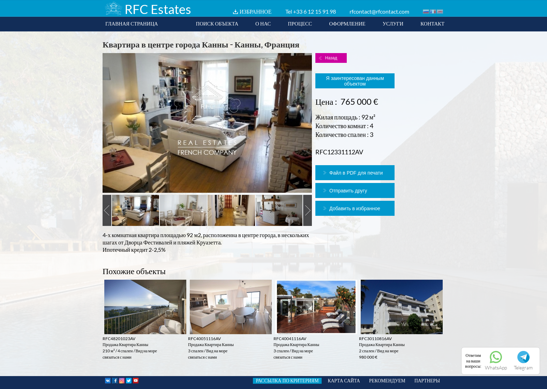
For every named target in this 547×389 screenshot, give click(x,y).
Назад (331, 58)
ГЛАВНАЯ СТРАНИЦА (131, 23)
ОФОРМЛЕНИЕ (347, 23)
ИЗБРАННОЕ (256, 11)
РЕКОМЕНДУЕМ (387, 380)
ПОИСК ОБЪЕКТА (217, 23)
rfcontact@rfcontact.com (379, 11)
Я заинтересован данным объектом (355, 81)
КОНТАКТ (432, 23)
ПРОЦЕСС (300, 23)
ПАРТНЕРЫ (427, 380)
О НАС (263, 23)
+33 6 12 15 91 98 (314, 11)
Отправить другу (348, 190)
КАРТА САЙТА (344, 380)
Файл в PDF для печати (356, 173)
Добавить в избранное (354, 208)
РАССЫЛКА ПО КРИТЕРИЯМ (287, 380)
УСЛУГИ (393, 23)
